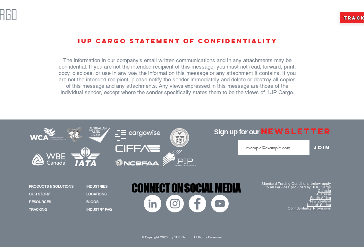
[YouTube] (220, 203)
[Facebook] (197, 203)
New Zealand (320, 201)
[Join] (321, 147)
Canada (324, 190)
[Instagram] (175, 203)
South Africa (320, 197)
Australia (323, 194)
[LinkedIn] (152, 203)
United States (319, 204)
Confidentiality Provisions (309, 208)
